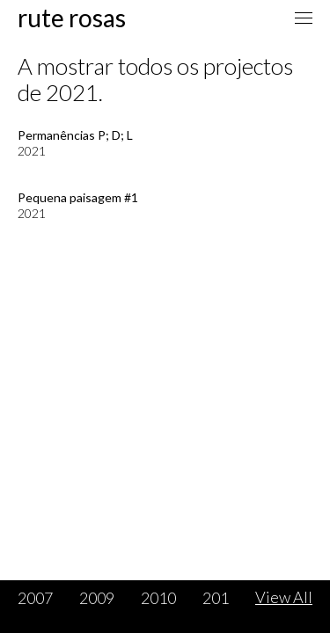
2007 (35, 598)
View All (283, 597)
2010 (158, 598)
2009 (96, 598)
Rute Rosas (72, 18)
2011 (220, 598)
